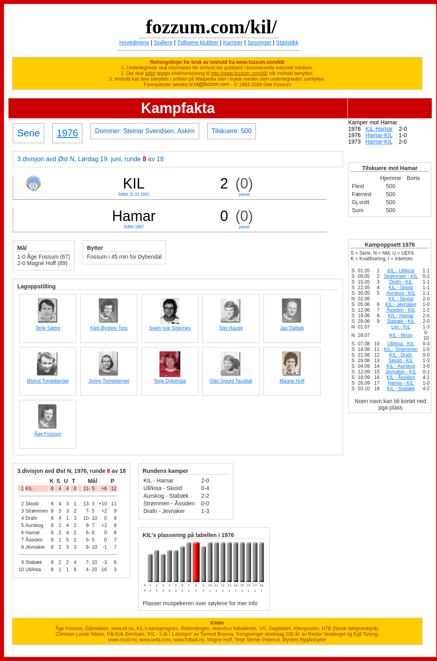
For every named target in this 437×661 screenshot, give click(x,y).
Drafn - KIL (400, 282)
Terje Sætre (47, 328)
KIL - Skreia (400, 299)
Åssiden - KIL (400, 310)
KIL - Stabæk (401, 388)
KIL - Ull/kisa (401, 271)
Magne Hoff (292, 381)
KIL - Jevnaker (401, 304)
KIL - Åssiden (401, 377)
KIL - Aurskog (400, 366)
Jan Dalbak (292, 328)
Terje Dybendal (170, 381)
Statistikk (287, 42)
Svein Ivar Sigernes (170, 328)
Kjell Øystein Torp (108, 328)
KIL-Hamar (379, 129)
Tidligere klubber (197, 42)
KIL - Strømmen (401, 349)
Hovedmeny (134, 42)
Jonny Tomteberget (108, 381)
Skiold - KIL (400, 360)
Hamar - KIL (401, 383)
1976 (67, 133)
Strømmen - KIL (401, 276)
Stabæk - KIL (401, 321)
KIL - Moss (401, 335)
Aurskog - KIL (401, 293)
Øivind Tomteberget (48, 381)
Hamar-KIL (379, 135)
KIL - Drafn (400, 355)
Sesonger (259, 42)
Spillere (163, 42)
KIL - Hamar (401, 315)
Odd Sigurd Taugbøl (231, 381)
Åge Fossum (47, 434)
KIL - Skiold (401, 287)
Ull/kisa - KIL (400, 344)
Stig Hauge (231, 328)
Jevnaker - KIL (400, 372)
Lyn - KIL (400, 327)
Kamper (233, 42)
